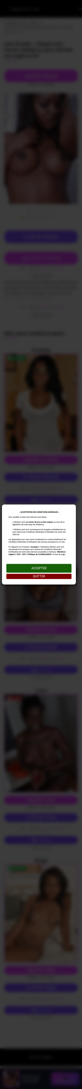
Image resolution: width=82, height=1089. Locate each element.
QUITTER (39, 576)
